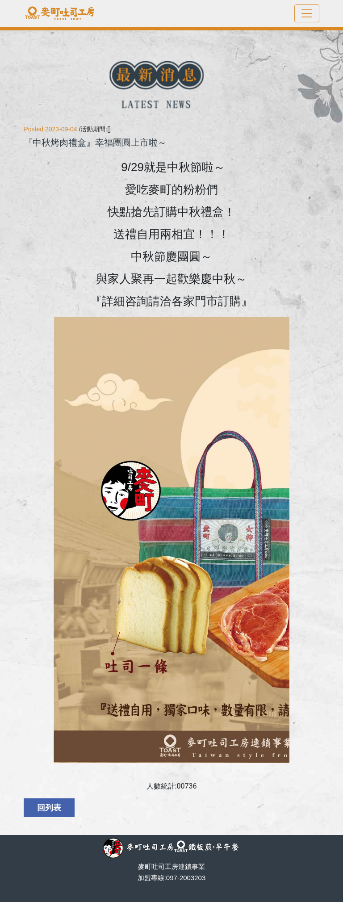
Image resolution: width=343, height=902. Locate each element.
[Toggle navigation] (306, 13)
